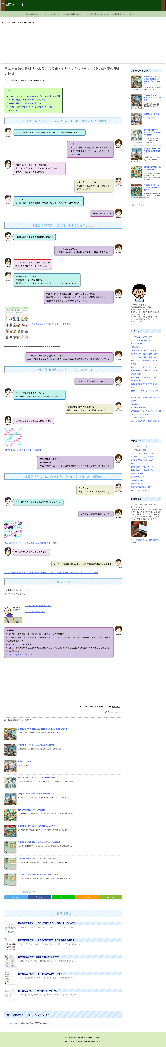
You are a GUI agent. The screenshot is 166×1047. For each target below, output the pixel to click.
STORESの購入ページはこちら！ (42, 654)
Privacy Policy (136, 343)
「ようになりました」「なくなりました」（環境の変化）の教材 (31, 543)
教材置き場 (30, 22)
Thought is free (95, 1041)
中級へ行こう (137, 463)
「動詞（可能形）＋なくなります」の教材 (22, 449)
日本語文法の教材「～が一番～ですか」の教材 (38, 990)
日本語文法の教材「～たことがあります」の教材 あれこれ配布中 (46, 939)
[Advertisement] (73, 44)
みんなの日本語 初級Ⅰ (142, 453)
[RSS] (86, 897)
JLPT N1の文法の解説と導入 (141, 337)
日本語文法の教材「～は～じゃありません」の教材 (40, 973)
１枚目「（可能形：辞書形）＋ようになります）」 (26, 99)
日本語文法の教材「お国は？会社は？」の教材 (38, 956)
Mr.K (119, 712)
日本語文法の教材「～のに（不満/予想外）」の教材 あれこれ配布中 (47, 923)
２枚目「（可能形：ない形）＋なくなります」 (25, 103)
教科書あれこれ (138, 477)
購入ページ (12, 110)
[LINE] (63, 897)
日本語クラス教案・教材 (12, 22)
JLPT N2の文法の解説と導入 (141, 340)
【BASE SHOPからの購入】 (39, 605)
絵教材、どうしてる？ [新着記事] (26, 761)
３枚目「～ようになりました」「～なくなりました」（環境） (30, 107)
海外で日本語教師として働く (143, 487)
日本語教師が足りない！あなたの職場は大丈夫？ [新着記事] (36, 826)
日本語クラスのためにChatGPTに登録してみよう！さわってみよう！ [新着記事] (44, 729)
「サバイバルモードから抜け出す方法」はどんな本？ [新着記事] (38, 874)
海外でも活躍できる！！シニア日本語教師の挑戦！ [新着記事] (37, 777)
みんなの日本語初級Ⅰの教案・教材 (144, 354)
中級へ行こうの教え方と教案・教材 (144, 367)
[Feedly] (110, 897)
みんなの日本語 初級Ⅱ (142, 456)
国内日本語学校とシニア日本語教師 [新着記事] (31, 810)
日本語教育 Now (137, 417)
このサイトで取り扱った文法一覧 (143, 350)
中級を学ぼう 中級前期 (142, 470)
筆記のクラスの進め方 (140, 490)
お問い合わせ (136, 347)
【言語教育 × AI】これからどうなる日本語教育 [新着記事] (36, 745)
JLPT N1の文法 (139, 446)
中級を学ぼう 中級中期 (142, 467)
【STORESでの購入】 (35, 611)
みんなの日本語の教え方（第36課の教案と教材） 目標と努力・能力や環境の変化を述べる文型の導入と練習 (51, 572)
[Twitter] (16, 897)
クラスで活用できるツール (142, 460)
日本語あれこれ (136, 404)
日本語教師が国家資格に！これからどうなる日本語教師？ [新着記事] (40, 842)
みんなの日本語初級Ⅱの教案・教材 (144, 357)
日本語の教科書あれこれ (140, 407)
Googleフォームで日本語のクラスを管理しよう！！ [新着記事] (38, 793)
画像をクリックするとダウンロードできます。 (52, 324)
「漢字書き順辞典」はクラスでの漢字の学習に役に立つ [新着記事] (39, 858)
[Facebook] (39, 897)
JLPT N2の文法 (138, 450)
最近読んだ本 (137, 483)
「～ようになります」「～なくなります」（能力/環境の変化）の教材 (33, 96)
